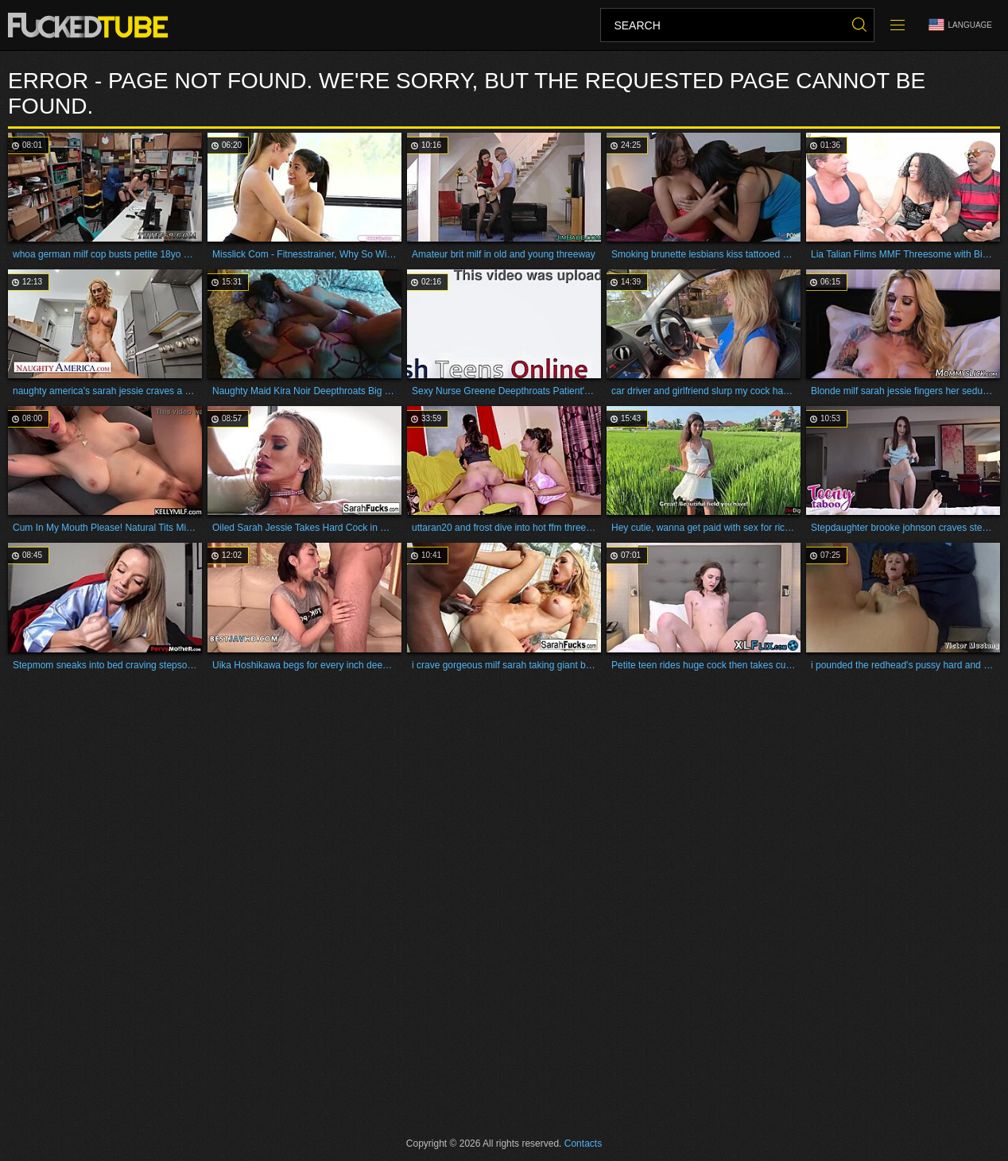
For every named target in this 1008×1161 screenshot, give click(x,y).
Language (960, 25)
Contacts (583, 1143)
